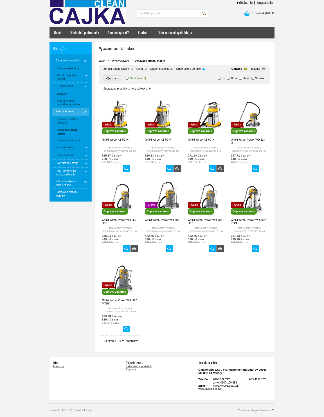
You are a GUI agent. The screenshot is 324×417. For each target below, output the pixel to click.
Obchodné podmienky (84, 32)
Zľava (246, 78)
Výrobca (113, 78)
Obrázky (236, 68)
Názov (125, 68)
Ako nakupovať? (118, 32)
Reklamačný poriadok (138, 366)
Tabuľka (255, 68)
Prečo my (58, 366)
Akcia (233, 78)
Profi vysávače (121, 61)
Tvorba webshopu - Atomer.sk (256, 410)
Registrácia (265, 2)
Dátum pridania (159, 68)
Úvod (57, 32)
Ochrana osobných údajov (175, 32)
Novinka (260, 78)
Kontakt (143, 32)
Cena (139, 68)
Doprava (131, 369)
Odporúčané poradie (188, 68)
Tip (223, 78)
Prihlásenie (245, 2)
